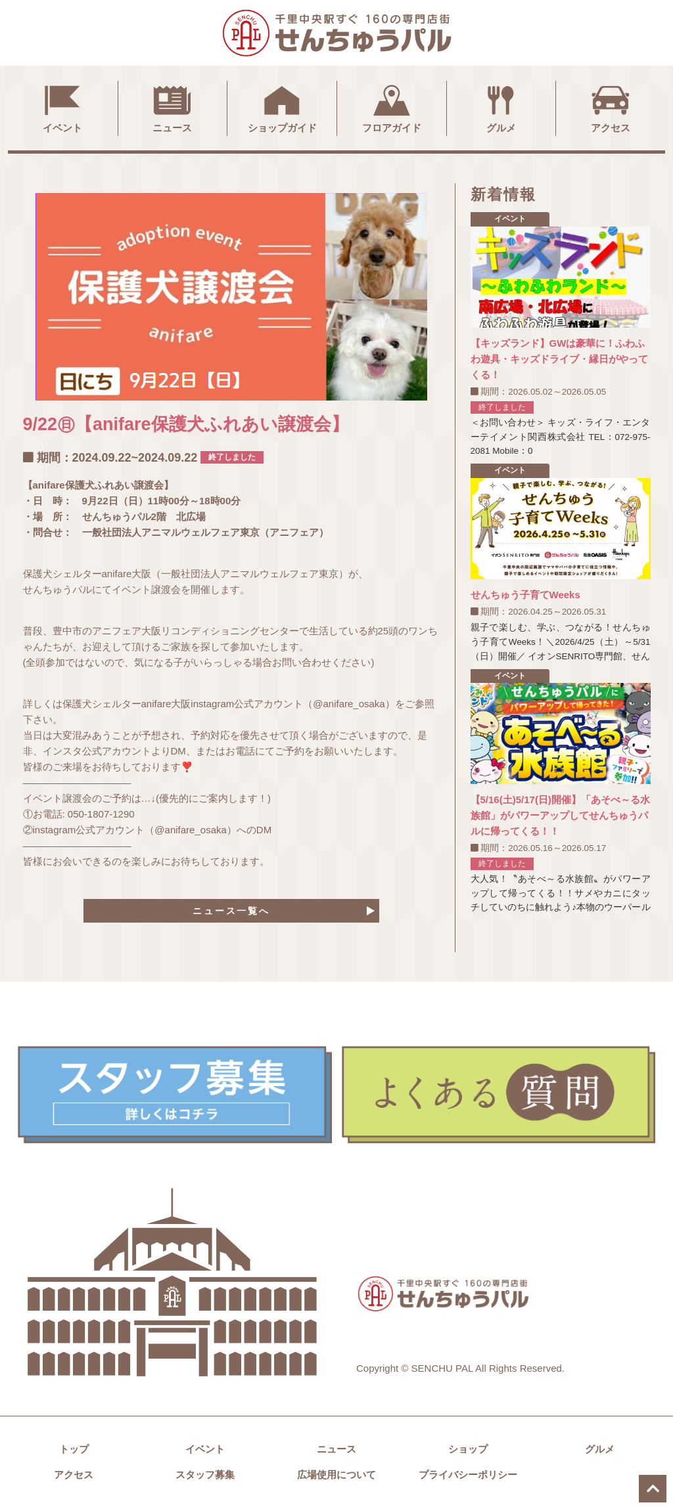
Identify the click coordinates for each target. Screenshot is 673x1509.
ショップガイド (282, 107)
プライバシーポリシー (468, 1476)
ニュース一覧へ (231, 911)
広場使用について (336, 1476)
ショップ (468, 1450)
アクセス (610, 107)
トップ (74, 1450)
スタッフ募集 (205, 1476)
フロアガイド (391, 107)
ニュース (172, 107)
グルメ (501, 107)
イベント (62, 107)
